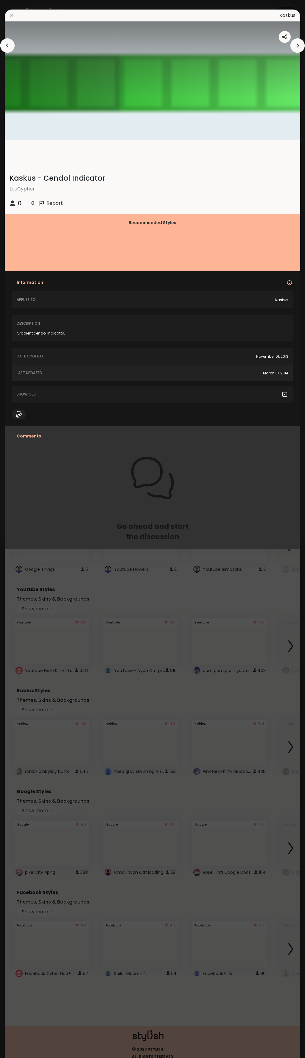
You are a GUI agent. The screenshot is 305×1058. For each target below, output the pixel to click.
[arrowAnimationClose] (7, 45)
